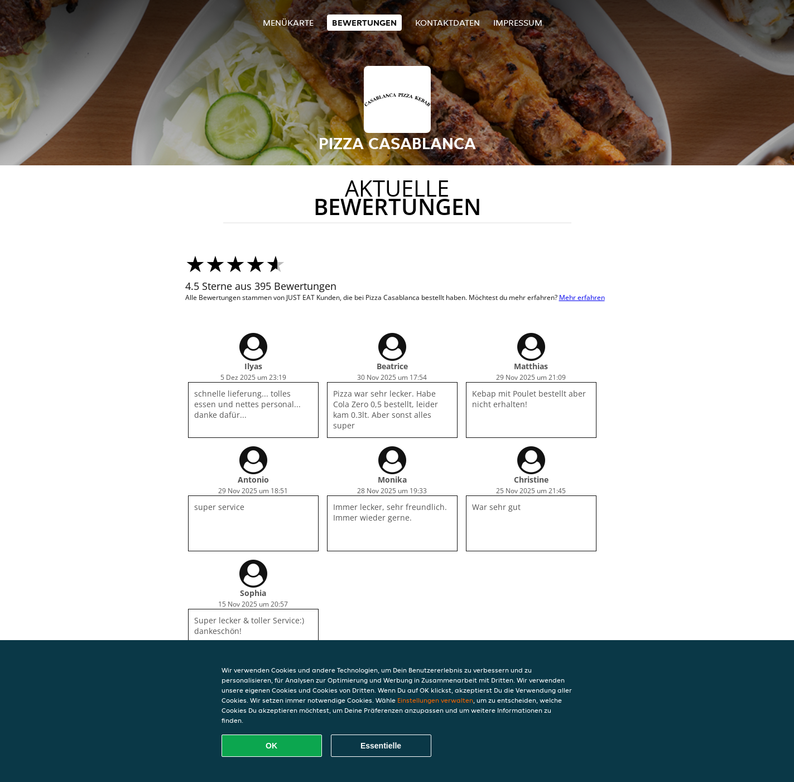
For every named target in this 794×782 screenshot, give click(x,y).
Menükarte (288, 22)
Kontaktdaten (447, 22)
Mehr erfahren (582, 297)
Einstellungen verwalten (435, 700)
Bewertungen (364, 22)
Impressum (517, 22)
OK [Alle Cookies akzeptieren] (271, 745)
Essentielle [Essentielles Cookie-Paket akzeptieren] (380, 745)
